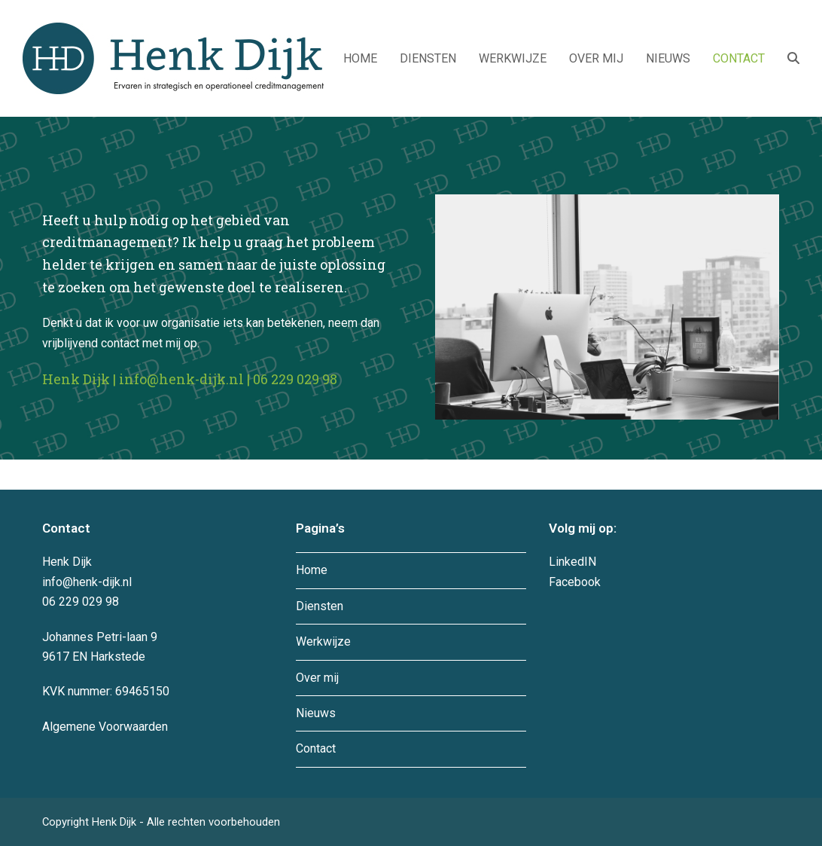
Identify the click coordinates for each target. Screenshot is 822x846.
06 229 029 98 (295, 379)
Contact (316, 748)
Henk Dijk (115, 822)
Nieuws (316, 713)
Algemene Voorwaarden (105, 726)
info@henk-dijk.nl (181, 379)
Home (311, 570)
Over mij (317, 677)
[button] (793, 59)
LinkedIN (572, 561)
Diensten (319, 606)
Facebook (575, 582)
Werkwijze (323, 641)
